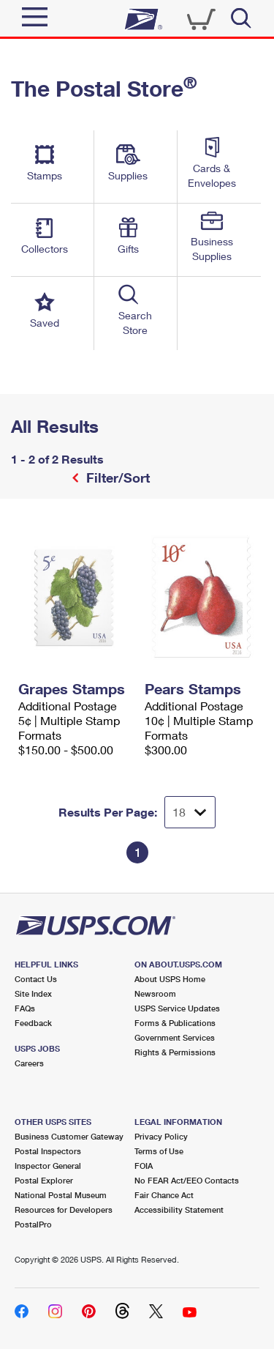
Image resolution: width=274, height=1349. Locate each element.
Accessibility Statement (179, 1209)
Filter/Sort (116, 477)
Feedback (33, 1022)
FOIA (143, 1165)
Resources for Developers (64, 1209)
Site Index (33, 993)
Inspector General (48, 1165)
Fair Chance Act (164, 1195)
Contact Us (36, 979)
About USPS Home (169, 979)
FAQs (25, 1008)
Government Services (174, 1037)
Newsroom (155, 993)
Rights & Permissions (175, 1052)
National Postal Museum (61, 1195)
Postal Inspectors (48, 1151)
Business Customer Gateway (69, 1136)
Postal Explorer (44, 1180)
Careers (29, 1063)
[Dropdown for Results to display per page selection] (190, 812)
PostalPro (33, 1224)
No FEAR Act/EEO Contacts (186, 1180)
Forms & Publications (175, 1022)
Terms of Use (158, 1151)
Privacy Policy (161, 1136)
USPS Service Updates (177, 1008)
